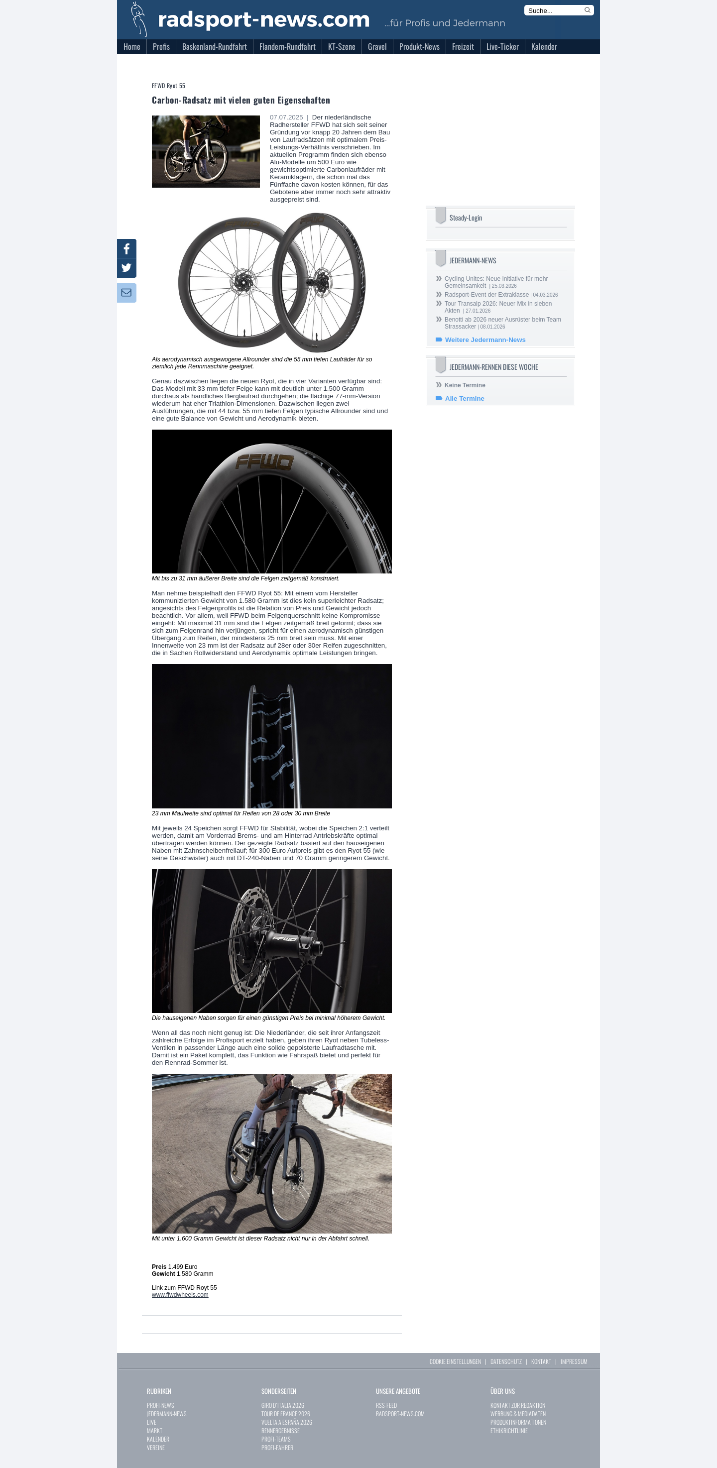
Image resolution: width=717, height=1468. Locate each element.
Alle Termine (464, 398)
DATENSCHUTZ (506, 1361)
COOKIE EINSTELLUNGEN (455, 1361)
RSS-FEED (386, 1405)
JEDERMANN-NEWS (167, 1413)
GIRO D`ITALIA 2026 (282, 1405)
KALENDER (158, 1439)
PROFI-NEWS (160, 1405)
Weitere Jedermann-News (485, 339)
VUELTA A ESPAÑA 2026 (286, 1422)
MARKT (154, 1430)
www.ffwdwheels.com (180, 1294)
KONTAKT (541, 1361)
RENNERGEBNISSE (280, 1430)
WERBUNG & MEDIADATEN (518, 1413)
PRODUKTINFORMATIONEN (518, 1422)
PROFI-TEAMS (276, 1439)
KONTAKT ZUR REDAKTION (517, 1405)
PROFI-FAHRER (277, 1447)
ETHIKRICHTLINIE (509, 1430)
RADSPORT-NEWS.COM (400, 1413)
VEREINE (156, 1447)
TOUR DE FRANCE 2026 (285, 1413)
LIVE (151, 1422)
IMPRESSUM (574, 1361)
